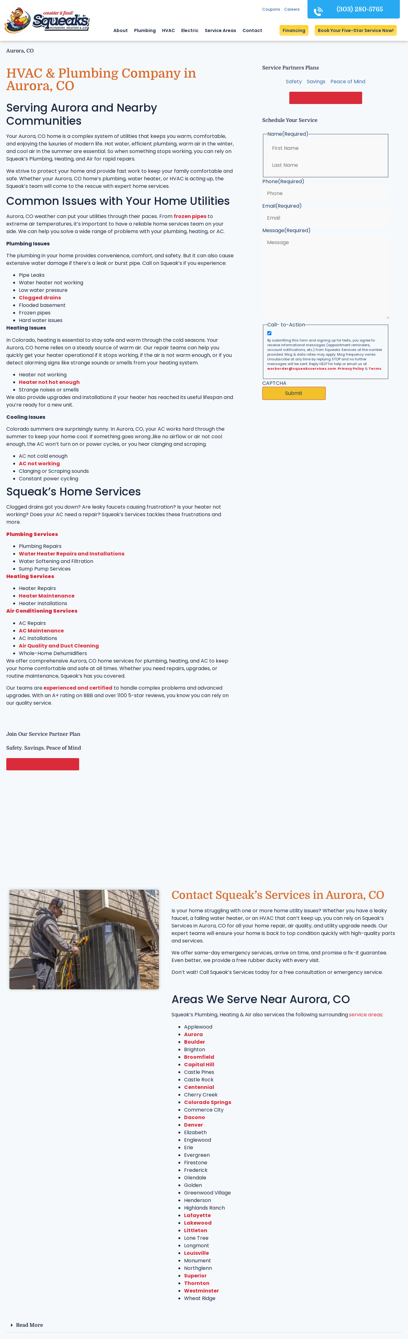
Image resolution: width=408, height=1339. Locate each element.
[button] (356, 30)
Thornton (196, 1283)
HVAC (168, 30)
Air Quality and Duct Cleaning (59, 645)
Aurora (193, 1034)
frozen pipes (190, 216)
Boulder (194, 1042)
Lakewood (198, 1223)
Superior (195, 1275)
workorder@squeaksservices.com (301, 368)
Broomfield (199, 1057)
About (120, 30)
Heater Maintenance (46, 595)
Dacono (194, 1117)
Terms (374, 368)
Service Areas (220, 30)
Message (286, 230)
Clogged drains (40, 297)
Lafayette (197, 1215)
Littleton (195, 1230)
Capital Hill (199, 1064)
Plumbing (145, 30)
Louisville (196, 1253)
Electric (190, 30)
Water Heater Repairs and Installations (71, 553)
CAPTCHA (274, 383)
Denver (193, 1125)
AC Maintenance (41, 630)
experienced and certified (77, 687)
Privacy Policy (351, 368)
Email (282, 206)
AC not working (39, 463)
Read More (29, 1325)
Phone (283, 181)
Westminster (201, 1290)
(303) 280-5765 (360, 9)
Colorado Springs (207, 1102)
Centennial (199, 1087)
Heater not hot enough (49, 382)
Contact (252, 30)
